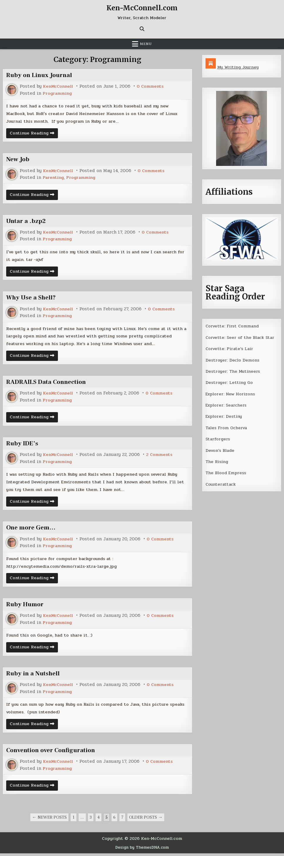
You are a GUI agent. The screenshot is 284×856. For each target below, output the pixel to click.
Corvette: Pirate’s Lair (230, 348)
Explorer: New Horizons (232, 393)
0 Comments (151, 86)
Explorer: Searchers (227, 404)
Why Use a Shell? (32, 298)
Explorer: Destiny (225, 415)
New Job (18, 160)
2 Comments (160, 456)
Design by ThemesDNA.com (142, 850)
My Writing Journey (238, 67)
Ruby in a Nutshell (34, 676)
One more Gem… (32, 529)
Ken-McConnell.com (142, 7)
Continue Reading (34, 134)
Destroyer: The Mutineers (233, 370)
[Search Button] (142, 29)
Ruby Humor (26, 606)
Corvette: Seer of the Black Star (241, 337)
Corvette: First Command (233, 325)
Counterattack (221, 483)
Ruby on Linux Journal (40, 75)
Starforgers (218, 438)
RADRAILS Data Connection (48, 383)
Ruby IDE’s (23, 445)
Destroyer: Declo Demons (233, 359)
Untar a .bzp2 (26, 221)
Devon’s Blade (221, 449)
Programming (58, 93)
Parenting (54, 178)
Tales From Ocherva (227, 427)
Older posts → (146, 820)
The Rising (217, 460)
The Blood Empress (227, 472)
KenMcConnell (58, 86)
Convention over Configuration (53, 753)
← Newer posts (49, 820)
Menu (146, 43)
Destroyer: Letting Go (230, 382)
